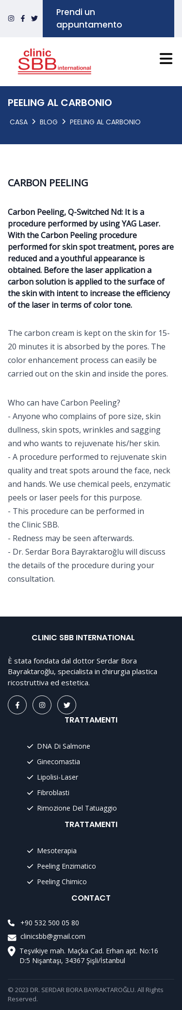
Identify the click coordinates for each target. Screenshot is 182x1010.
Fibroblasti (48, 792)
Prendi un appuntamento (89, 18)
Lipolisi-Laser (52, 777)
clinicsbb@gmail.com (52, 936)
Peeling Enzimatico (61, 866)
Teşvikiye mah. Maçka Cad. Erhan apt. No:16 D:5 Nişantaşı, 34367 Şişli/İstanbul (88, 955)
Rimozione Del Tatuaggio (72, 808)
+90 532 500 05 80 (49, 922)
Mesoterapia (52, 850)
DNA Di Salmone (58, 746)
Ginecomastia (53, 761)
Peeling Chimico (57, 881)
